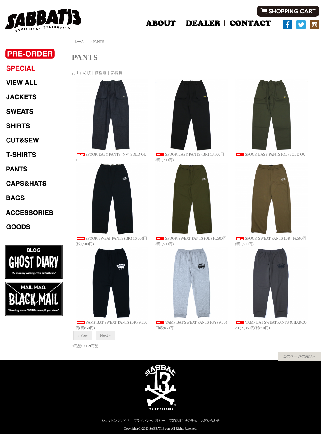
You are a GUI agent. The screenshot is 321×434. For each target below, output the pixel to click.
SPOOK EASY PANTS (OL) (262, 154)
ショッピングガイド (116, 420)
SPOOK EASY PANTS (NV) (102, 154)
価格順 (100, 73)
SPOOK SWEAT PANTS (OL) (183, 238)
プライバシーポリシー (149, 420)
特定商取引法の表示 (183, 420)
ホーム (79, 42)
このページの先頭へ (299, 356)
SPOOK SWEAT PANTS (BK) (104, 238)
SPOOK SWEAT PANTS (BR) (263, 238)
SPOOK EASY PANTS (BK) (182, 154)
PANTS (98, 42)
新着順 (116, 73)
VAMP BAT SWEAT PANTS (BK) (107, 322)
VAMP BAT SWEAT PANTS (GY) (186, 322)
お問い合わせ (210, 420)
